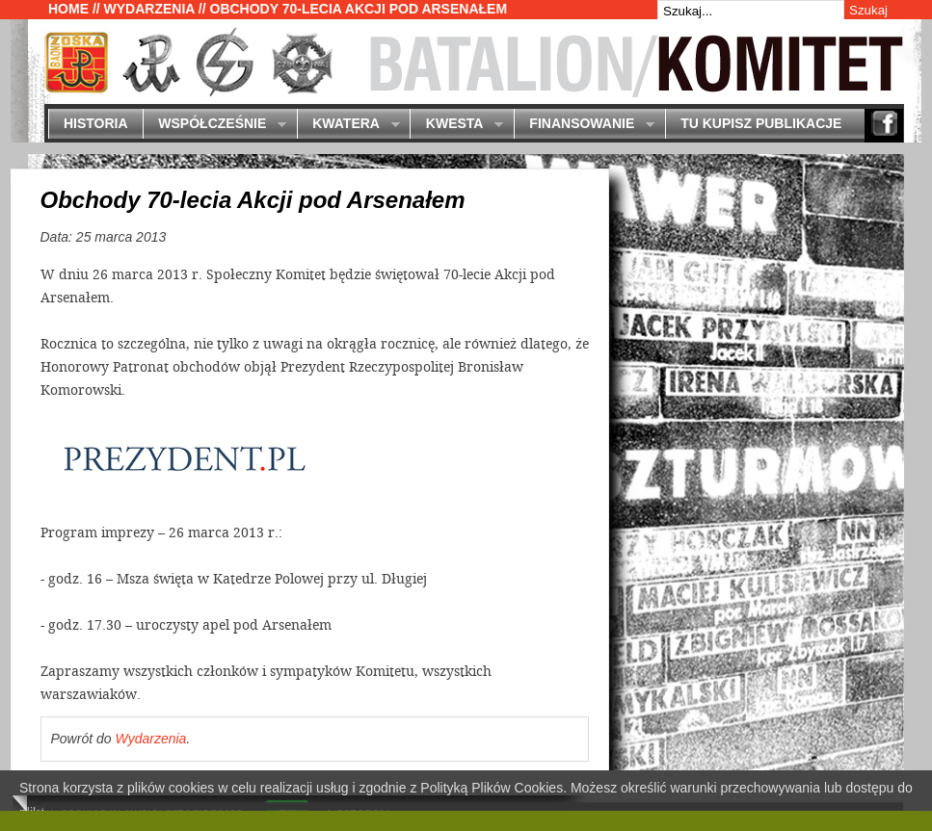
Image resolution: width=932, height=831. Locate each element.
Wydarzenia (149, 8)
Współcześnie (214, 125)
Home (68, 8)
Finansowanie (584, 125)
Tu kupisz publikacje (760, 123)
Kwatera (348, 125)
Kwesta (456, 125)
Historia (96, 123)
